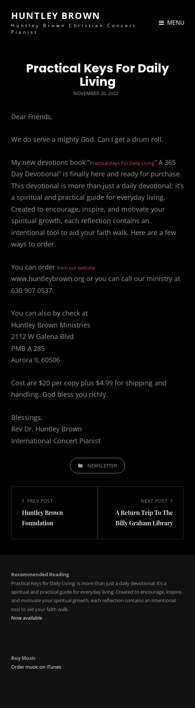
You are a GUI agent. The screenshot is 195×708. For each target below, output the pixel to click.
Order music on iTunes (36, 666)
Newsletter (102, 465)
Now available (26, 617)
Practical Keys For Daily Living (122, 163)
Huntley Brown (55, 15)
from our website (76, 267)
